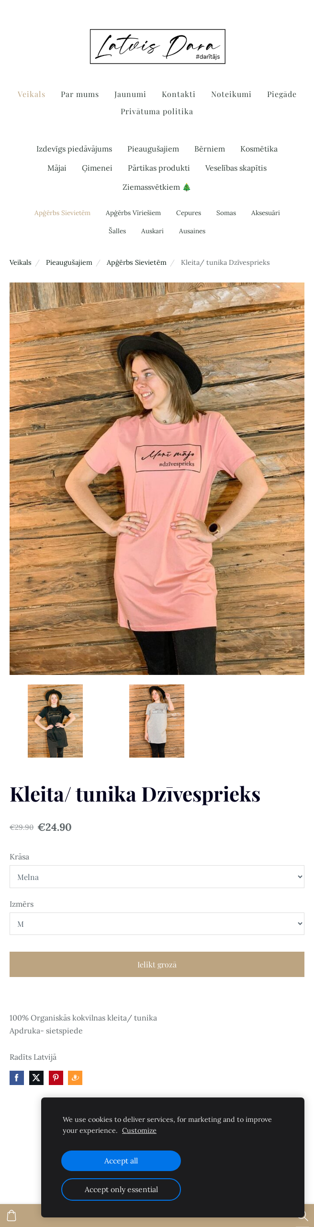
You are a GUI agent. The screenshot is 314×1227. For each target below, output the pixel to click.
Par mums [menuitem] (80, 94)
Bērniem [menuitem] (209, 148)
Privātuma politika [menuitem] (157, 111)
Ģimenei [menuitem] (97, 168)
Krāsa (19, 856)
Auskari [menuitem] (152, 231)
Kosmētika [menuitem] (259, 148)
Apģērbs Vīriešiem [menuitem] (133, 212)
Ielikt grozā (157, 964)
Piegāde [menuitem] (282, 94)
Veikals (21, 262)
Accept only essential (121, 1189)
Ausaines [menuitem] (192, 231)
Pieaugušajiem (69, 262)
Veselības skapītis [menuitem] (236, 168)
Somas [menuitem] (226, 212)
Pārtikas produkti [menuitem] (159, 168)
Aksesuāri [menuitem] (265, 212)
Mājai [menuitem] (57, 168)
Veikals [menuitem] (31, 94)
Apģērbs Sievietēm (137, 262)
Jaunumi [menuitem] (130, 94)
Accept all (121, 1160)
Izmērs (22, 904)
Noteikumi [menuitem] (231, 94)
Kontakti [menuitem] (179, 94)
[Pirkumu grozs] (11, 1215)
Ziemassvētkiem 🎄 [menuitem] (157, 187)
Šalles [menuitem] (117, 231)
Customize (139, 1130)
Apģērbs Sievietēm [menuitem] (62, 212)
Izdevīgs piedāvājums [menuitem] (74, 148)
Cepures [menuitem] (188, 212)
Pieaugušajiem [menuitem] (153, 148)
